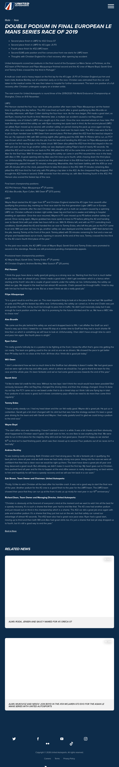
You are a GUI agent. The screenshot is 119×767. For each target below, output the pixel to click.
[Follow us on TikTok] (71, 743)
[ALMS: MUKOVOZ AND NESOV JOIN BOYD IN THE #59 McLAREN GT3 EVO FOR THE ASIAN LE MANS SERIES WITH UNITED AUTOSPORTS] (59, 673)
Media (7, 20)
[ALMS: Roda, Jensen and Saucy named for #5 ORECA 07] (59, 591)
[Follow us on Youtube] (62, 738)
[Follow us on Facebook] (38, 738)
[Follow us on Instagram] (85, 738)
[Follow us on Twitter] (14, 738)
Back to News (11, 531)
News (16, 20)
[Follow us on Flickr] (47, 743)
